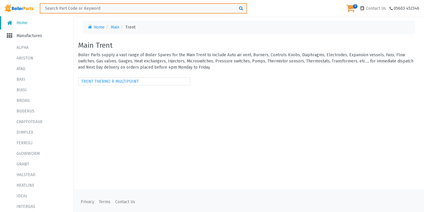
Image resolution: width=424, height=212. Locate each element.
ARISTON (24, 58)
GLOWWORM (28, 153)
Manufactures (24, 35)
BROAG (23, 100)
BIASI (21, 89)
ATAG (20, 68)
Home (16, 22)
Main (115, 27)
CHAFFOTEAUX (29, 121)
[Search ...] (143, 8)
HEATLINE (25, 185)
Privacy (87, 201)
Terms (104, 201)
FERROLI (24, 142)
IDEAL (21, 195)
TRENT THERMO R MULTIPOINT (110, 81)
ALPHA (22, 47)
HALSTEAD (25, 174)
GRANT (22, 164)
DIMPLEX (24, 132)
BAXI (20, 79)
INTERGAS (25, 206)
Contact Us (373, 8)
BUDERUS (25, 111)
